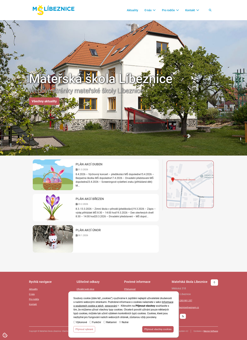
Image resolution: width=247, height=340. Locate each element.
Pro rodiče (170, 10)
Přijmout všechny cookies (158, 329)
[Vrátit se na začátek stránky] (214, 283)
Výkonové (81, 322)
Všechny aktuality (44, 101)
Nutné (125, 322)
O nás (150, 10)
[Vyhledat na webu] (210, 10)
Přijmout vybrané (84, 329)
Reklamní (111, 322)
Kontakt (192, 10)
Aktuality (132, 10)
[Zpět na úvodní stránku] (53, 10)
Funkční (96, 322)
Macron (211, 331)
